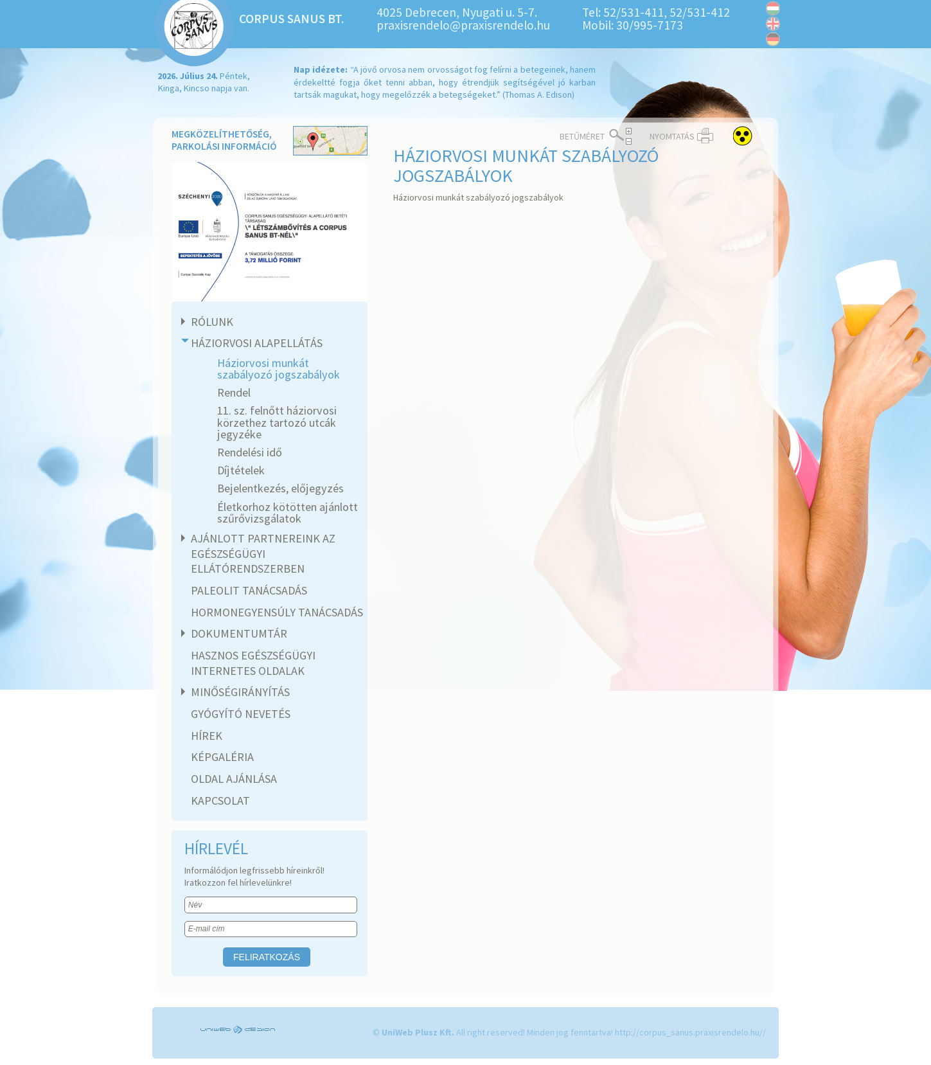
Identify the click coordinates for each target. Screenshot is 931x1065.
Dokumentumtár (237, 633)
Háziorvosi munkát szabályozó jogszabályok (278, 368)
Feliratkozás (266, 957)
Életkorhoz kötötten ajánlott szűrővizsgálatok (287, 512)
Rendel (234, 392)
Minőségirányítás (239, 692)
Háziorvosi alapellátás (255, 343)
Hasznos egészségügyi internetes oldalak (253, 663)
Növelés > (629, 131)
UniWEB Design (239, 1029)
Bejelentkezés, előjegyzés (280, 488)
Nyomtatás (672, 136)
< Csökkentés (629, 141)
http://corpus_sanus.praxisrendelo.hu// (690, 1032)
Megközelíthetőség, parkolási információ (270, 142)
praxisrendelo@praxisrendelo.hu (463, 25)
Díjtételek (241, 470)
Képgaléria (222, 756)
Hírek (206, 735)
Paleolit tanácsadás (249, 590)
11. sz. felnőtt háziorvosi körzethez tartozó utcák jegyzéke (277, 422)
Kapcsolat (220, 800)
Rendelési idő (249, 452)
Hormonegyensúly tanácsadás (277, 612)
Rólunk (210, 321)
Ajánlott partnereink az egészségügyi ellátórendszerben (261, 553)
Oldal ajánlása (234, 778)
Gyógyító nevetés (240, 713)
